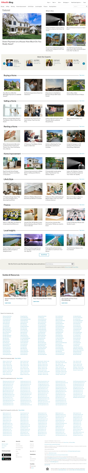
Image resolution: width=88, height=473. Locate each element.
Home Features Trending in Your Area (14, 299)
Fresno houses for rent (24, 427)
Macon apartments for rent (43, 388)
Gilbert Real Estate (23, 348)
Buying (2, 6)
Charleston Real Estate (7, 351)
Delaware (4, 371)
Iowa (21, 367)
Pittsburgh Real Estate (59, 330)
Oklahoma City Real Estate (60, 320)
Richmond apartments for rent (61, 398)
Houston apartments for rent (25, 398)
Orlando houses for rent (60, 418)
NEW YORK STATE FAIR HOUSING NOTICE (77, 469)
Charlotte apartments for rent (8, 398)
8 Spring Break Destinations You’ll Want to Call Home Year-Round (54, 249)
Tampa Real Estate (76, 341)
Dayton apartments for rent (25, 387)
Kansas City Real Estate (42, 322)
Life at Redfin (18, 449)
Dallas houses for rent (24, 414)
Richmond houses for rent (60, 429)
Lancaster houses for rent (42, 426)
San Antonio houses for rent (78, 414)
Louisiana (22, 371)
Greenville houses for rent (24, 430)
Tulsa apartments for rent (77, 394)
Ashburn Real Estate (6, 322)
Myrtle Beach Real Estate (42, 347)
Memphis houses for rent (42, 433)
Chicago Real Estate (23, 316)
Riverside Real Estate (59, 347)
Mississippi (40, 365)
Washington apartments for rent (79, 397)
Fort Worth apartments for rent (25, 394)
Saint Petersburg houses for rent (61, 435)
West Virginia (75, 368)
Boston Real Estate (6, 339)
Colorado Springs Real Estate (25, 319)
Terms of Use (67, 267)
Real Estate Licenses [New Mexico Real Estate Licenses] (52, 453)
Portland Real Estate (59, 335)
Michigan (39, 362)
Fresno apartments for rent (25, 395)
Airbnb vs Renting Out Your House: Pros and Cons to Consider (53, 145)
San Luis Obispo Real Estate (78, 320)
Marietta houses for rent (42, 432)
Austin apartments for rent (7, 388)
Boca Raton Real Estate (7, 336)
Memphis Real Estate (41, 338)
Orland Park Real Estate (60, 323)
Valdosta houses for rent (77, 427)
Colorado (4, 368)
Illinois (21, 364)
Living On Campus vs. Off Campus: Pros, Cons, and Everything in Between (74, 145)
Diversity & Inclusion (19, 447)
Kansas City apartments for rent (43, 381)
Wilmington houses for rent (78, 435)
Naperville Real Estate (42, 348)
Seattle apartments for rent (78, 387)
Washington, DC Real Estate (78, 348)
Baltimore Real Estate (6, 329)
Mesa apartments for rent (42, 394)
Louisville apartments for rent (43, 387)
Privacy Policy (75, 267)
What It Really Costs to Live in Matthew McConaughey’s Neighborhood (11, 249)
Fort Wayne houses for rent (25, 426)
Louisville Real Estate (41, 332)
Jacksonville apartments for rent (26, 404)
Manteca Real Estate (41, 336)
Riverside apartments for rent (61, 400)
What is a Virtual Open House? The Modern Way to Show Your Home (12, 120)
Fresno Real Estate (23, 345)
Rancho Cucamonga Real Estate (61, 342)
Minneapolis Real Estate (42, 344)
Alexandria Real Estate (7, 317)
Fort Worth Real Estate (24, 341)
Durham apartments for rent (25, 391)
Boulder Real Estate (6, 341)
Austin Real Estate (6, 326)
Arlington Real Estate (6, 320)
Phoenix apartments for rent (61, 390)
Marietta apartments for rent (43, 390)
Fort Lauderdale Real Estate (25, 338)
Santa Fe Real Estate (76, 323)
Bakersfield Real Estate (7, 327)
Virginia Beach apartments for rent (79, 395)
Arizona (4, 364)
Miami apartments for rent (42, 395)
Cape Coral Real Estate (7, 348)
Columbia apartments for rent (25, 381)
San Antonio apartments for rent (79, 382)
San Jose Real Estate (76, 319)
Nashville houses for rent (60, 417)
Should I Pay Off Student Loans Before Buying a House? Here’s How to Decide (33, 224)
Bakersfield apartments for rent (8, 390)
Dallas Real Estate (23, 323)
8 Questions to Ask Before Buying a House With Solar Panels (53, 94)
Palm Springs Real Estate (60, 326)
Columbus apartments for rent (25, 382)
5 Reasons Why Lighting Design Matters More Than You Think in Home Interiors (55, 198)
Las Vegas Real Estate (42, 326)
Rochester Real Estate (59, 348)
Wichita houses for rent (77, 433)
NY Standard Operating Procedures (74, 451)
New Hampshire (41, 371)
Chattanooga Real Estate (7, 354)
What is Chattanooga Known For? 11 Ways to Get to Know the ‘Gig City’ (32, 249)
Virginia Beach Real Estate (77, 347)
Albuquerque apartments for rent (8, 381)
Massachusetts (40, 361)
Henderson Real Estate (24, 351)
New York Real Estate (59, 316)
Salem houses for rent (77, 413)
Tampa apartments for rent (78, 390)
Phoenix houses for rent (60, 421)
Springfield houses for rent (77, 418)
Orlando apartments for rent (61, 385)
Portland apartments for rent (61, 394)
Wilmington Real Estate (77, 351)
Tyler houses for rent (76, 426)
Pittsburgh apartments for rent (61, 391)
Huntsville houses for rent (42, 414)
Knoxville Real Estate (41, 323)
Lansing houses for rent (42, 427)
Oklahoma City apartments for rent (62, 382)
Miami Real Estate (41, 341)
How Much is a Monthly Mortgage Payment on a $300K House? (12, 94)
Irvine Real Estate (41, 317)
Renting (13, 6)
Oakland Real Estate (59, 319)
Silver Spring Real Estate (77, 332)
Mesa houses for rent (41, 435)
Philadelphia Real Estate (60, 327)
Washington (75, 367)
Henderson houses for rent (25, 435)
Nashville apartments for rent (43, 403)
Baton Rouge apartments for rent (8, 394)
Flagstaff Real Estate (24, 335)
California (4, 367)
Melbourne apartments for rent (43, 391)
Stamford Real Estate (77, 336)
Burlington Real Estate (7, 347)
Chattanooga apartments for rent (8, 400)
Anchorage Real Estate (7, 319)
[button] (4, 63)
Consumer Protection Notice (63, 454)
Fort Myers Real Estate (24, 339)
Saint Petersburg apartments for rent (79, 381)
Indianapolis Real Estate (42, 316)
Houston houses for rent (42, 413)
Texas (74, 361)
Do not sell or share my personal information (52, 444)
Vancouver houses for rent (77, 429)
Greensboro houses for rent (25, 429)
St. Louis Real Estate (76, 335)
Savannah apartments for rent (78, 385)
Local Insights (38, 6)
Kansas (21, 368)
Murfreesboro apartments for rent (44, 401)
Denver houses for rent (24, 417)
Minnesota (40, 364)
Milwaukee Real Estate (42, 342)
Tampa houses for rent (77, 421)
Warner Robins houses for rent (78, 432)
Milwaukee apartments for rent (43, 397)
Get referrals (4, 445)
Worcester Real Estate (77, 354)
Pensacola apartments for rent (61, 387)
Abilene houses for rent (7, 413)
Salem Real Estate (59, 351)
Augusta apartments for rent (8, 387)
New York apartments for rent (43, 404)
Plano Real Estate (59, 333)
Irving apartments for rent (25, 403)
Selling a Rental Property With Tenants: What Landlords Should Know (54, 120)
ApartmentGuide (33, 458)
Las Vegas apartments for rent (43, 384)
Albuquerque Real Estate (7, 316)
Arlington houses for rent (7, 417)
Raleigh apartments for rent (60, 395)
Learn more (8, 303)
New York (57, 361)
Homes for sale (9, 361)
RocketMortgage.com (54, 461)
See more (81, 75)
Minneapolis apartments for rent (43, 398)
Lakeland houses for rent (42, 424)
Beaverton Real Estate (7, 332)
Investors (17, 453)
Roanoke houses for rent (60, 432)
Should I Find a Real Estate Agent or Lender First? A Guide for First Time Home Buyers (55, 49)
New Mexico (40, 374)
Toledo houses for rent (77, 423)
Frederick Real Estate (24, 342)
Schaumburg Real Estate (77, 327)
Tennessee (57, 374)
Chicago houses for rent (7, 429)
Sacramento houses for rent (60, 433)
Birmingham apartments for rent (8, 395)
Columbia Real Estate (24, 320)
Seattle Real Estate (76, 330)
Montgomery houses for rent (61, 414)
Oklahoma (57, 365)
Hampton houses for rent (24, 433)
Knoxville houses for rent (42, 421)
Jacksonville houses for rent (43, 418)
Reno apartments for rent (60, 397)
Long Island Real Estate (42, 329)
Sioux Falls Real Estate (77, 333)
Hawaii (21, 361)
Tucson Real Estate (76, 344)
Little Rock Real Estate (42, 327)
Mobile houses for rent (59, 413)
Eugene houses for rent (24, 423)
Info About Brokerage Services (52, 454)
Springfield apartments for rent (78, 388)
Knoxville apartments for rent (43, 382)
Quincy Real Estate (59, 339)
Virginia (74, 365)
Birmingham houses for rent (8, 424)
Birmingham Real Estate (7, 335)
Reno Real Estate (59, 344)
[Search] (86, 6)
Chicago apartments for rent (8, 401)
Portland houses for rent (60, 424)
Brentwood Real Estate (7, 344)
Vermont (74, 364)
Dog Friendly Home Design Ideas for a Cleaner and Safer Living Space (11, 173)
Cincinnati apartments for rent (8, 403)
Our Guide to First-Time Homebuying (70, 299)
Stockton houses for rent (77, 420)
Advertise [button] (31, 447)
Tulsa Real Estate (76, 345)
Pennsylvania (58, 368)
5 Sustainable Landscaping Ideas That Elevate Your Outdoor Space (53, 173)
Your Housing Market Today (42, 298)
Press (17, 451)
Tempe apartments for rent (78, 391)
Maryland (22, 374)
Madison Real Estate (41, 333)
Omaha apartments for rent (60, 384)
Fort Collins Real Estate (24, 336)
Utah (74, 362)
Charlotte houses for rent (7, 426)
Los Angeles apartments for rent (43, 385)
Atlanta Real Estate (6, 323)
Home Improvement (21, 6)
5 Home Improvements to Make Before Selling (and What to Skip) (33, 173)
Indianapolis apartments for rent (26, 401)
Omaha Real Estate (59, 322)
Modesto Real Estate (41, 345)
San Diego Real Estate (77, 316)
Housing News (52, 6)
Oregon (57, 367)
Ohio (56, 364)
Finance (45, 6)
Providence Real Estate (60, 338)
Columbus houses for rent (7, 433)
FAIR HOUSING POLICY (62, 469)
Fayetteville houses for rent (25, 424)
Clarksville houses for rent (7, 430)
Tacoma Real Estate (76, 339)
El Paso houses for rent (24, 421)
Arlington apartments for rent (8, 384)
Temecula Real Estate (77, 342)
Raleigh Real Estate (59, 341)
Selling (7, 6)
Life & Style (30, 6)
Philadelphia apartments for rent (61, 388)
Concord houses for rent (24, 413)
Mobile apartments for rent (42, 400)
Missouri (39, 367)
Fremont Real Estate (24, 344)
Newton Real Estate (59, 317)
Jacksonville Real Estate (42, 319)
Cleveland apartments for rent (8, 404)
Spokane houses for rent (77, 417)
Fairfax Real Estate (23, 333)
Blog (16, 455)
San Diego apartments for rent (78, 384)
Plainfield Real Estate (59, 332)
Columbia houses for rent (7, 432)
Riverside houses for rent (60, 430)
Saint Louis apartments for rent (61, 404)
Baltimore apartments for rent (8, 391)
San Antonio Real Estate (60, 354)
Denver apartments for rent (25, 388)
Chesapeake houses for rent (8, 427)
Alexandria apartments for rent (8, 382)
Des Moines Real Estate (24, 326)
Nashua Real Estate (41, 351)
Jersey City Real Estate (42, 320)
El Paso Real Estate (23, 329)
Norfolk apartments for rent (60, 381)
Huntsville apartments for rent (25, 400)
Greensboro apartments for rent (26, 397)
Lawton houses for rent (42, 429)
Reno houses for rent (59, 427)
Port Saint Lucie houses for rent (61, 423)
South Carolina (58, 371)
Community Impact (19, 445)
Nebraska (39, 368)
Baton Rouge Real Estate (7, 330)
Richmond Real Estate (59, 345)
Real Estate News (19, 456)
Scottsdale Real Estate (77, 329)
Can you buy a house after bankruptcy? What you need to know (54, 224)
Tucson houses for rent (77, 424)
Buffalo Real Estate (6, 345)
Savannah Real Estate (77, 326)
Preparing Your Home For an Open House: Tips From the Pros (32, 120)
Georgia (4, 374)
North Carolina (58, 362)
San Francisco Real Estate (77, 317)
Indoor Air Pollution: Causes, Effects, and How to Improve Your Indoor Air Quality (55, 29)
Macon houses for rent (42, 430)
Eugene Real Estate (23, 332)
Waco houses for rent (77, 430)
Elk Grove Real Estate (24, 330)
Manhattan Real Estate (42, 335)
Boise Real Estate (6, 338)
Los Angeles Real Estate (42, 330)
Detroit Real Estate (23, 327)
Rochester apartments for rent (61, 401)
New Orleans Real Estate (42, 354)
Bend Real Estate (6, 333)
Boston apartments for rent (7, 397)
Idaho (21, 362)
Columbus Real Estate (24, 322)
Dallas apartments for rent (25, 385)
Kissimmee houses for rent (42, 420)
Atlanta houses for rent (7, 418)
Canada (32, 467)
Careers (3, 447)
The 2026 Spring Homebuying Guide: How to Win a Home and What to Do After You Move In (76, 49)
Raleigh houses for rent (60, 426)
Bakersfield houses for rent (7, 423)
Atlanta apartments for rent (8, 385)
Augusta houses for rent (7, 420)
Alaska (4, 362)
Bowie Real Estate (6, 342)
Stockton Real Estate (77, 338)
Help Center (32, 445)
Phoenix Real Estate (59, 329)
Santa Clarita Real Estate (77, 322)
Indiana (21, 365)
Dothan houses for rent (24, 420)
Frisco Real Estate (23, 347)
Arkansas (4, 365)
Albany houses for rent (7, 414)
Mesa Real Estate (41, 339)
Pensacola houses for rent (60, 420)
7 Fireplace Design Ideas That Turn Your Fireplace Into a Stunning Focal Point (11, 198)
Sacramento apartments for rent (61, 403)
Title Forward (32, 460)
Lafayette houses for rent (42, 423)
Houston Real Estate (24, 354)
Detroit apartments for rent (25, 390)
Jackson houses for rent (42, 417)
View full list (18, 358)
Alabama (4, 361)
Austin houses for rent (7, 421)
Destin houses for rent (24, 418)
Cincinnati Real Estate (24, 317)
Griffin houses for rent (24, 432)
